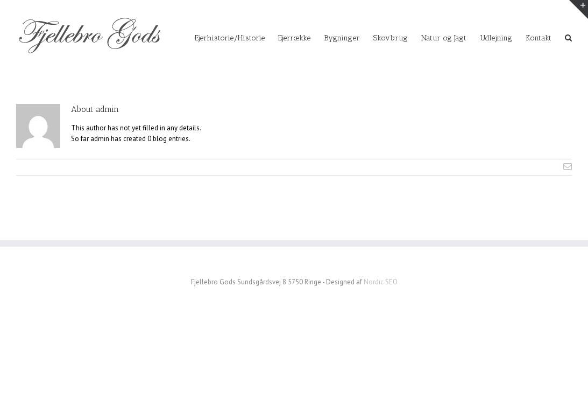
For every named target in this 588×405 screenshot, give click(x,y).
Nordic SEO (381, 282)
